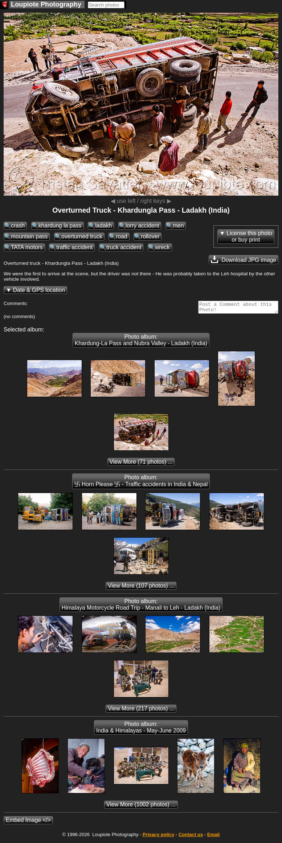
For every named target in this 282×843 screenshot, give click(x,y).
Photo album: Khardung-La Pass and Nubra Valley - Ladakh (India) (141, 342)
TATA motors (27, 247)
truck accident (123, 247)
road (121, 236)
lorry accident (142, 225)
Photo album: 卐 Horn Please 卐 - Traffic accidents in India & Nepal (141, 482)
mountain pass (29, 236)
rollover (150, 236)
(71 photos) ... (141, 464)
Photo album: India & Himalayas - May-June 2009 (141, 729)
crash (18, 225)
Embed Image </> (28, 822)
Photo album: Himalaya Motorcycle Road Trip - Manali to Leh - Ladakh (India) (141, 606)
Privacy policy (158, 836)
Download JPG (243, 259)
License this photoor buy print (249, 236)
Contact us (191, 836)
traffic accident (74, 247)
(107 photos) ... (141, 588)
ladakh (103, 225)
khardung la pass (60, 225)
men (178, 225)
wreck (162, 247)
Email (213, 836)
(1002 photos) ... (141, 807)
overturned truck (81, 236)
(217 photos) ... (141, 711)
